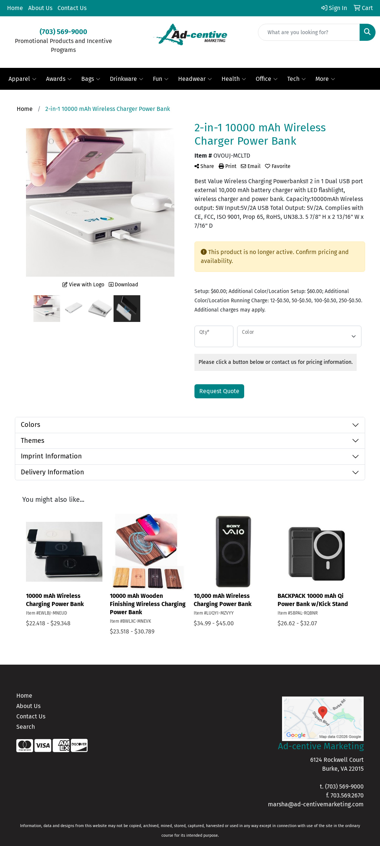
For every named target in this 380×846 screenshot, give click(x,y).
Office (267, 79)
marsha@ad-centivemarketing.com (316, 804)
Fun (160, 79)
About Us (40, 7)
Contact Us (72, 7)
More (325, 79)
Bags (90, 79)
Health (234, 79)
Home (15, 7)
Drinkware (126, 79)
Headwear (195, 79)
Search (25, 726)
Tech (296, 79)
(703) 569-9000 (344, 786)
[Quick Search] (309, 32)
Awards (59, 79)
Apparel (22, 79)
